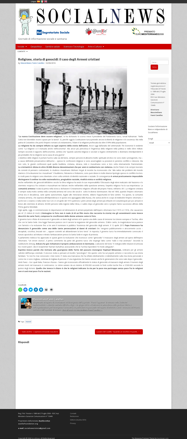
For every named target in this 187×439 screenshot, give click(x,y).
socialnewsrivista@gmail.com (37, 428)
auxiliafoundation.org (28, 424)
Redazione (74, 416)
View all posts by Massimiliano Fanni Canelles (82, 310)
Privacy (73, 423)
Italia (42, 1)
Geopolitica (36, 46)
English (45, 1)
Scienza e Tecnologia (74, 46)
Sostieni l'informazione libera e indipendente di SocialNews (157, 129)
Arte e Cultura (95, 46)
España (38, 1)
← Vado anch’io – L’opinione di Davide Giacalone (39, 332)
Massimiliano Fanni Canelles (32, 63)
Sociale (21, 46)
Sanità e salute (52, 46)
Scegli (150, 138)
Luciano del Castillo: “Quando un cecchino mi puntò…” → (118, 332)
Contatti (21, 51)
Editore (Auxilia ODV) (78, 420)
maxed (28, 322)
